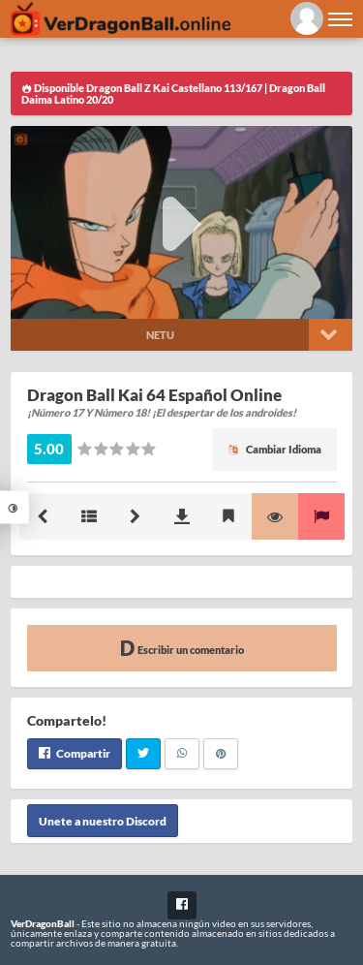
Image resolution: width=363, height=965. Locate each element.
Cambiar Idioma (274, 449)
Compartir (74, 753)
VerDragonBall (43, 923)
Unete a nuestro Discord (102, 821)
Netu (160, 334)
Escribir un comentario (182, 647)
